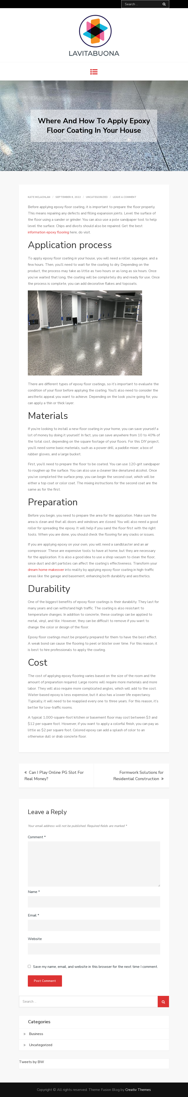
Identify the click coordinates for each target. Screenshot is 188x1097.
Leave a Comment (124, 197)
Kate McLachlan (39, 197)
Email (33, 915)
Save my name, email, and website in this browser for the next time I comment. (95, 967)
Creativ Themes (138, 1089)
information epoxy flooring (48, 232)
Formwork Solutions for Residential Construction (138, 775)
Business (36, 1033)
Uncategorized (97, 197)
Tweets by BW (31, 1061)
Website (35, 938)
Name (34, 891)
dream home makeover (46, 569)
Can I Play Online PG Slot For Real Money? (54, 775)
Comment (37, 837)
